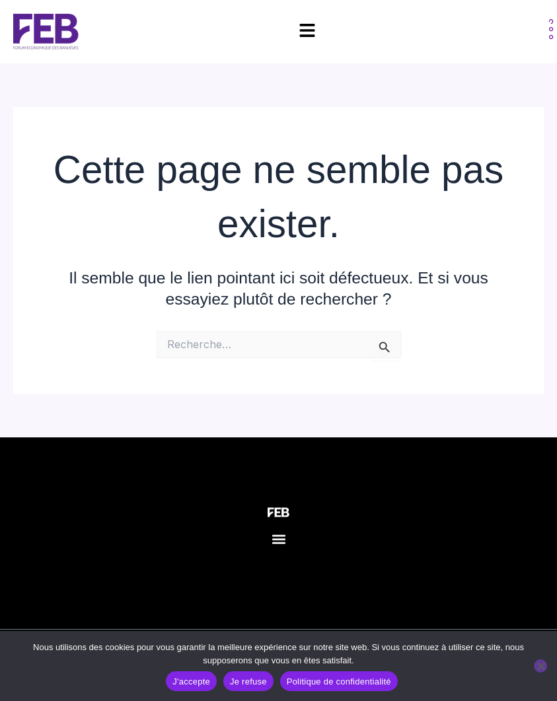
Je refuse (248, 681)
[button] (278, 539)
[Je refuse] (540, 666)
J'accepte (191, 681)
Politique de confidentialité (339, 681)
